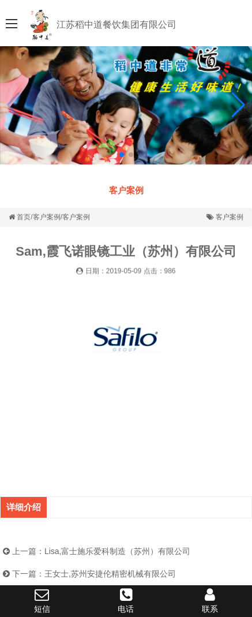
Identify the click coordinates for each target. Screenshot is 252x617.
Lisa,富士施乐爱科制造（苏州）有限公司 (117, 551)
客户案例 (126, 190)
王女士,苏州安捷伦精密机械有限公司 (110, 573)
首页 (24, 217)
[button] (238, 105)
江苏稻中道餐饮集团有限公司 (116, 24)
